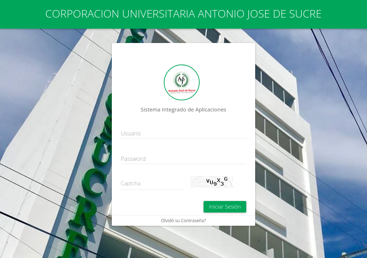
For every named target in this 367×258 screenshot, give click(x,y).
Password (133, 159)
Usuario (131, 133)
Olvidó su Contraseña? (183, 221)
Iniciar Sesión (225, 206)
